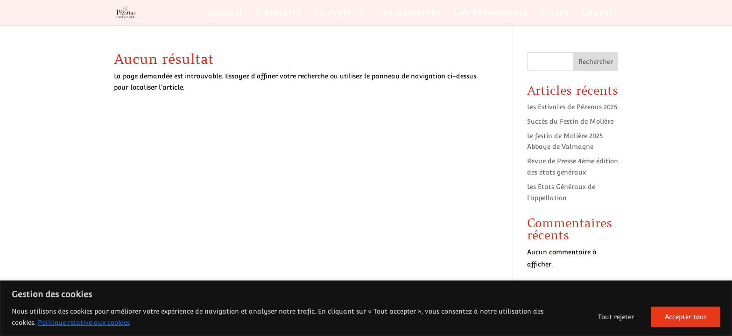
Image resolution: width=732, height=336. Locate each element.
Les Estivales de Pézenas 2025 (572, 107)
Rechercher (595, 61)
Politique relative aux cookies (84, 322)
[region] (366, 308)
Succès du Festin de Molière (570, 121)
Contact (600, 13)
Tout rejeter (616, 317)
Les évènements (491, 13)
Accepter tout (686, 317)
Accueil (225, 13)
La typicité (339, 13)
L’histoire (278, 13)
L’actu (555, 13)
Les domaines (409, 13)
